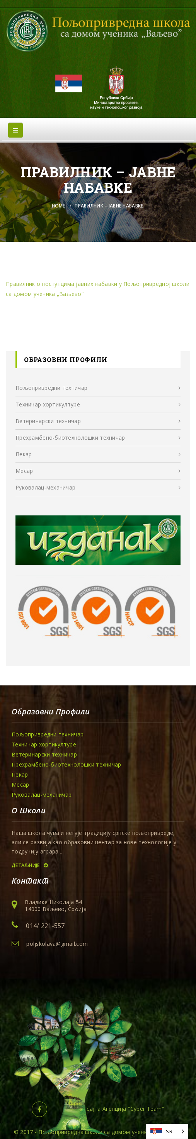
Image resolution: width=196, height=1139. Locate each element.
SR (169, 1131)
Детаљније (30, 865)
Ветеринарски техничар (48, 421)
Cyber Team (146, 1108)
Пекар (23, 454)
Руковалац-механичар (45, 487)
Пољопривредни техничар (51, 387)
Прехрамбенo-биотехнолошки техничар (70, 437)
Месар (24, 470)
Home (58, 205)
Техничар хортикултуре (47, 404)
